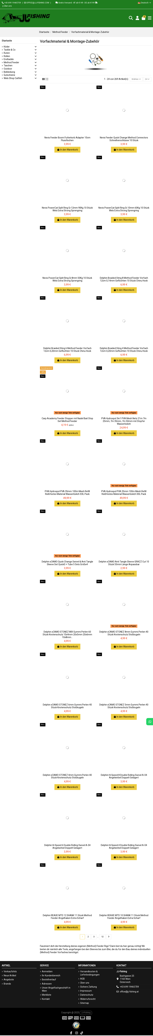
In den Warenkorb (67, 150)
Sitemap (84, 1003)
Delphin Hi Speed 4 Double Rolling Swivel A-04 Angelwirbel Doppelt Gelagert (124, 846)
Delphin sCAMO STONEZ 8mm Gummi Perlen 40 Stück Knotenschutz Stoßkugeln (123, 633)
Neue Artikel (10, 976)
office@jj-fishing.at (129, 992)
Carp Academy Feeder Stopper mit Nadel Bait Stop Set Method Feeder (67, 420)
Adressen (47, 984)
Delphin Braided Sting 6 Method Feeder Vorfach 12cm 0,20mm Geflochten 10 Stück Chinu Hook (67, 350)
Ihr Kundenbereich (51, 976)
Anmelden (47, 972)
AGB (82, 979)
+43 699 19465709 (11, 3)
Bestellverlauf (49, 980)
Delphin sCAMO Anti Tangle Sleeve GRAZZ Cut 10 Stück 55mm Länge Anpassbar (124, 563)
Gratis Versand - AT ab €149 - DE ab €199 (76, 3)
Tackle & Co (9, 49)
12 (102, 937)
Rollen (7, 56)
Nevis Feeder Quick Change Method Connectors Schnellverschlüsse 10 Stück (124, 139)
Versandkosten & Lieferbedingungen (90, 973)
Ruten (7, 53)
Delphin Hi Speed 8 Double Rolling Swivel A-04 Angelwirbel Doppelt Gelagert (124, 776)
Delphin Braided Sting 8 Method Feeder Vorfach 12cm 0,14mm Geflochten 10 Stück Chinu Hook (124, 279)
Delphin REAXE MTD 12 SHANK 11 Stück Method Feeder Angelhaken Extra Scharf (67, 917)
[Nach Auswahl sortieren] (135, 79)
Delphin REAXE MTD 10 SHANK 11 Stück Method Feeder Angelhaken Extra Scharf (123, 917)
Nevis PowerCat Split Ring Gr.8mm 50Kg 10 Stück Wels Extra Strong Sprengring (67, 279)
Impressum (86, 991)
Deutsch (144, 3)
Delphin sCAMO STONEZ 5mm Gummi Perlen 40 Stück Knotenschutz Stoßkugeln (123, 706)
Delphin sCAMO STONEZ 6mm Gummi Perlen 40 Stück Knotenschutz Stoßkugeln (67, 706)
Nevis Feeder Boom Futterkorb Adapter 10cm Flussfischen (67, 139)
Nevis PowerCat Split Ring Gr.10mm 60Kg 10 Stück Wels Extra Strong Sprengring (123, 209)
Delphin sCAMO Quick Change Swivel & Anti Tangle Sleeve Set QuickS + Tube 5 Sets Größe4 (67, 563)
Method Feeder (11, 62)
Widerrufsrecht (88, 999)
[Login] (137, 18)
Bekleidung (9, 72)
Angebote (9, 980)
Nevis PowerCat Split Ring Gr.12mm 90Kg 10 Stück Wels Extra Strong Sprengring (67, 209)
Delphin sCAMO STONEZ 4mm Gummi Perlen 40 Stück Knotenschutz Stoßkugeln (67, 776)
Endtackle (9, 59)
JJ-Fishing (86, 1013)
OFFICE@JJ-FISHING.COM (36, 3)
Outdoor (8, 68)
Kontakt (46, 999)
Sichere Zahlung (88, 987)
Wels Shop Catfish (13, 78)
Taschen (8, 65)
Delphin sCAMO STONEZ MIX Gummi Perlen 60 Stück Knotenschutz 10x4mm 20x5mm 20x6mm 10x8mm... (67, 635)
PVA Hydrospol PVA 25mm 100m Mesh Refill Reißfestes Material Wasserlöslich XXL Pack (123, 493)
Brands (7, 984)
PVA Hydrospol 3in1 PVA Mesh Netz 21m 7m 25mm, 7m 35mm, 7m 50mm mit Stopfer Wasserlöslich (123, 421)
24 (146, 79)
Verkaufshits (10, 972)
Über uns (7, 6)
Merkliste (46, 995)
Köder (7, 46)
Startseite (7, 40)
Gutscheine (9, 75)
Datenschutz (86, 995)
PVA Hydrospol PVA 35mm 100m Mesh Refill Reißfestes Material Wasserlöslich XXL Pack (67, 493)
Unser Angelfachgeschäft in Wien (56, 990)
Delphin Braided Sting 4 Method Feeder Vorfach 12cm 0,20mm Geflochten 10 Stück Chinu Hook (124, 350)
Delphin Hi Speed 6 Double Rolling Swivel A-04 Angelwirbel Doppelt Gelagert (67, 846)
